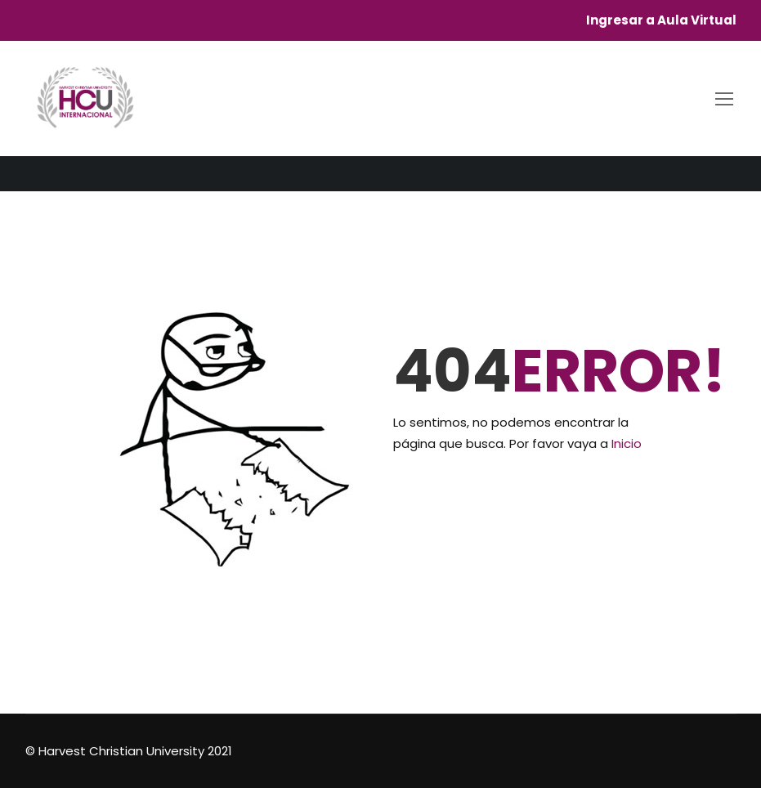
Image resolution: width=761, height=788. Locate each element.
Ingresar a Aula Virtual (661, 20)
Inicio (626, 443)
